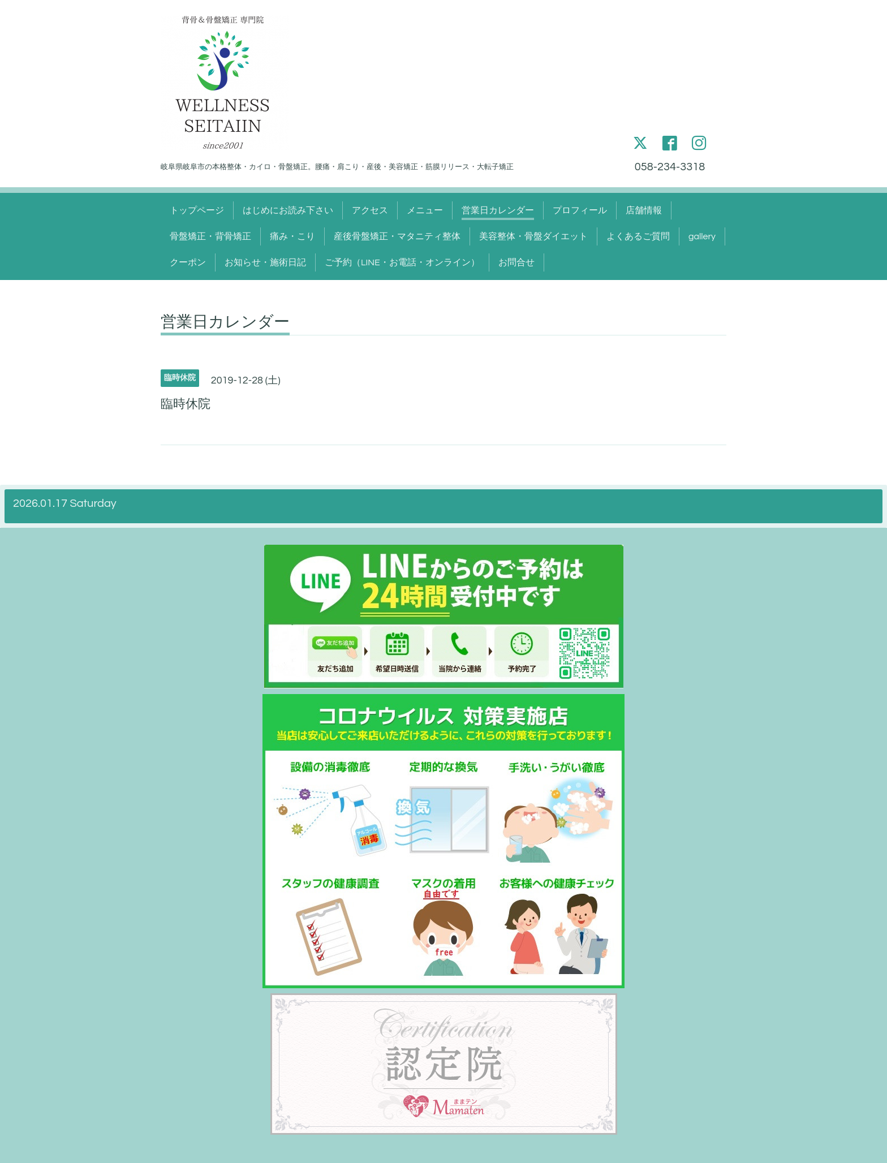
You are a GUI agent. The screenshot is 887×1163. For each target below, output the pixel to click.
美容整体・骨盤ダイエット (533, 236)
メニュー (425, 210)
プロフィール (580, 210)
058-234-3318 (670, 167)
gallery (702, 236)
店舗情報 (644, 210)
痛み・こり (292, 236)
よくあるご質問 (638, 236)
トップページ (197, 210)
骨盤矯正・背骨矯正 (210, 236)
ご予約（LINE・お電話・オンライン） (402, 262)
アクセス (370, 210)
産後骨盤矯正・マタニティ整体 (397, 236)
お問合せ (516, 262)
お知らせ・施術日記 (265, 262)
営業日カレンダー (498, 210)
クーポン (188, 262)
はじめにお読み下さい (288, 210)
